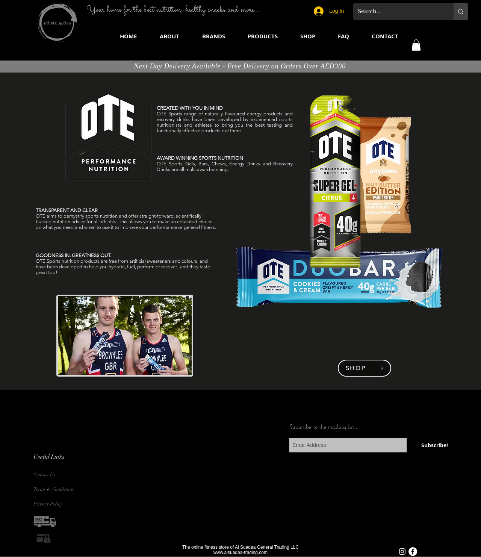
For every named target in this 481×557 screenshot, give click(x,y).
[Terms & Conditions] (55, 489)
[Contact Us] (51, 475)
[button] (213, 36)
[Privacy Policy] (51, 504)
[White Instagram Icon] (402, 551)
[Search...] (398, 11)
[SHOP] (364, 368)
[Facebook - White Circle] (412, 551)
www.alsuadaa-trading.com (240, 552)
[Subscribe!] (434, 445)
